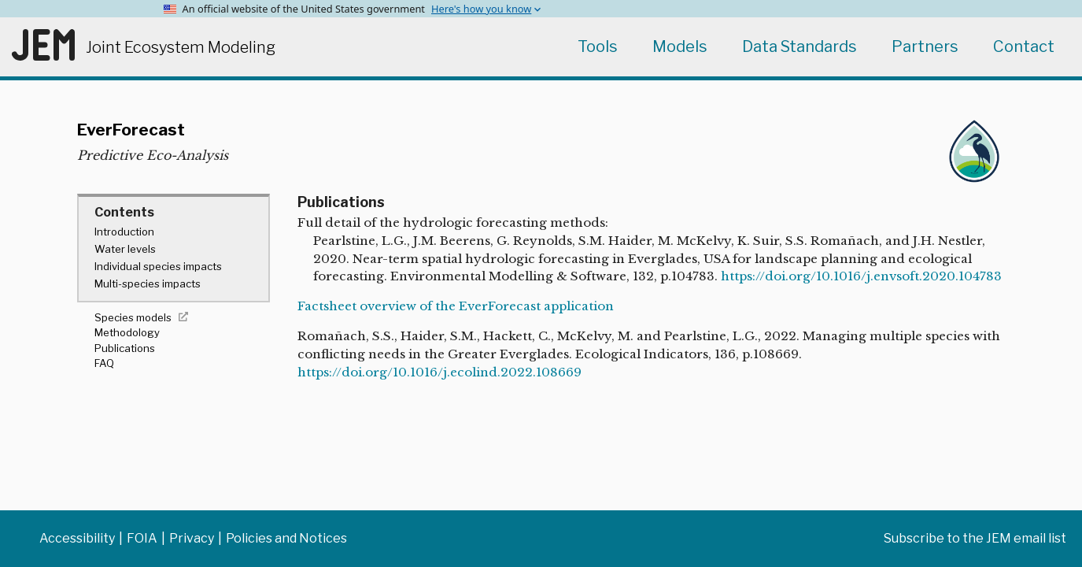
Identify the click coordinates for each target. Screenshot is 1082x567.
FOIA (142, 538)
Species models (133, 317)
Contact (1023, 46)
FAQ (104, 363)
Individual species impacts (158, 266)
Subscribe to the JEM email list (975, 538)
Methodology (127, 332)
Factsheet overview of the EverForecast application (455, 305)
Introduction (124, 231)
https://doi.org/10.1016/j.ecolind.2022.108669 (439, 372)
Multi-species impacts (147, 283)
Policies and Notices (286, 538)
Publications (124, 348)
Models (679, 46)
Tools (598, 46)
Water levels (125, 249)
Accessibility (77, 538)
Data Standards (799, 46)
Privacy (191, 538)
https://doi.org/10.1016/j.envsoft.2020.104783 (861, 276)
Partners (925, 46)
